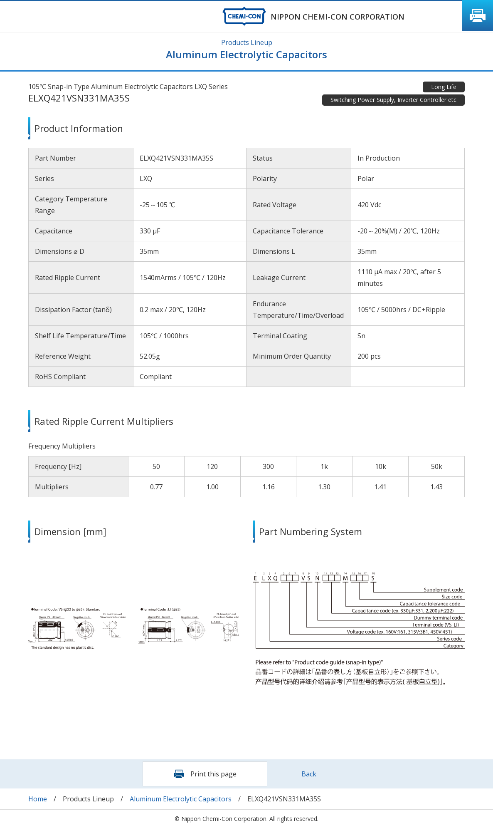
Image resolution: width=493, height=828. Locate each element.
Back (308, 773)
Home (37, 798)
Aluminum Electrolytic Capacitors (181, 798)
